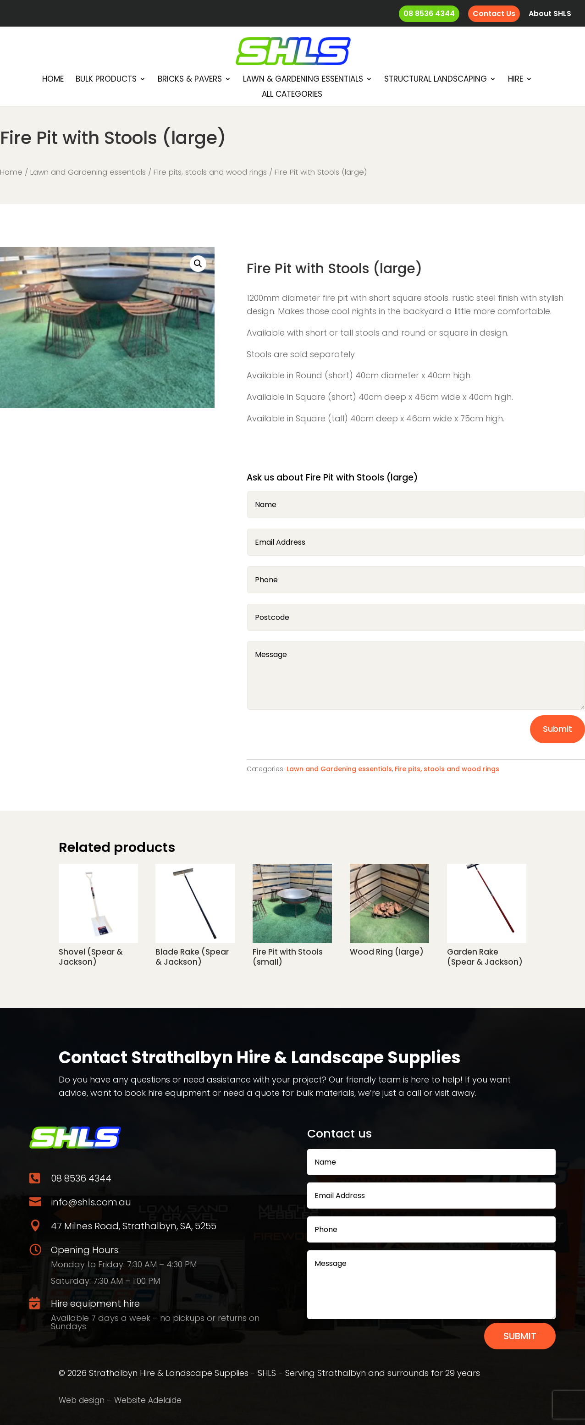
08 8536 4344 (429, 13)
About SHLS (550, 14)
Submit (557, 729)
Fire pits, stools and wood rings (210, 172)
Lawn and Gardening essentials (88, 172)
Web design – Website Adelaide (120, 1400)
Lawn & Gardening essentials (303, 80)
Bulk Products (106, 80)
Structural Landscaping (435, 80)
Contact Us (494, 13)
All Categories (292, 95)
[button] (198, 263)
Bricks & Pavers (190, 80)
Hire (515, 80)
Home (53, 80)
